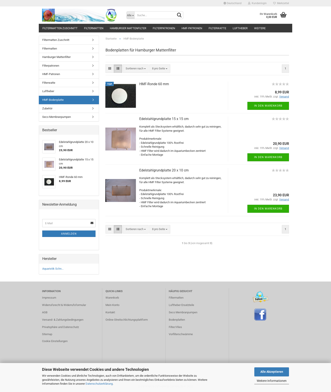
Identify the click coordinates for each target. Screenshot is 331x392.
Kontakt (110, 312)
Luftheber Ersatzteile (181, 305)
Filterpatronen (164, 28)
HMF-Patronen (192, 28)
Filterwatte (217, 28)
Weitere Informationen (272, 380)
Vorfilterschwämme (181, 334)
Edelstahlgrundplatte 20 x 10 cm (164, 170)
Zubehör (47, 108)
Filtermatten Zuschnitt (60, 28)
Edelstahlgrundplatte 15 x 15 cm (164, 119)
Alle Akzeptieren (271, 371)
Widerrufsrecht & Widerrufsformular (64, 305)
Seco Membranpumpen (56, 116)
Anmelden (69, 233)
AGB (44, 312)
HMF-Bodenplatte (53, 99)
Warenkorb (112, 297)
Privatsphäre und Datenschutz (60, 327)
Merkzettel (281, 3)
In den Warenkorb (268, 105)
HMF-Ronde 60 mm (154, 84)
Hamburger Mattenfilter (128, 28)
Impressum (49, 297)
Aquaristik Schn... (52, 268)
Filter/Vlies (175, 327)
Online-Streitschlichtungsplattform (126, 319)
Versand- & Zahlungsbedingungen (62, 319)
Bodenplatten (177, 319)
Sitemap (47, 334)
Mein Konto (112, 305)
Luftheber (240, 28)
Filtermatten (93, 28)
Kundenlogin (257, 3)
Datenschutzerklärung (99, 383)
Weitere (260, 28)
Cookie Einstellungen (55, 341)
